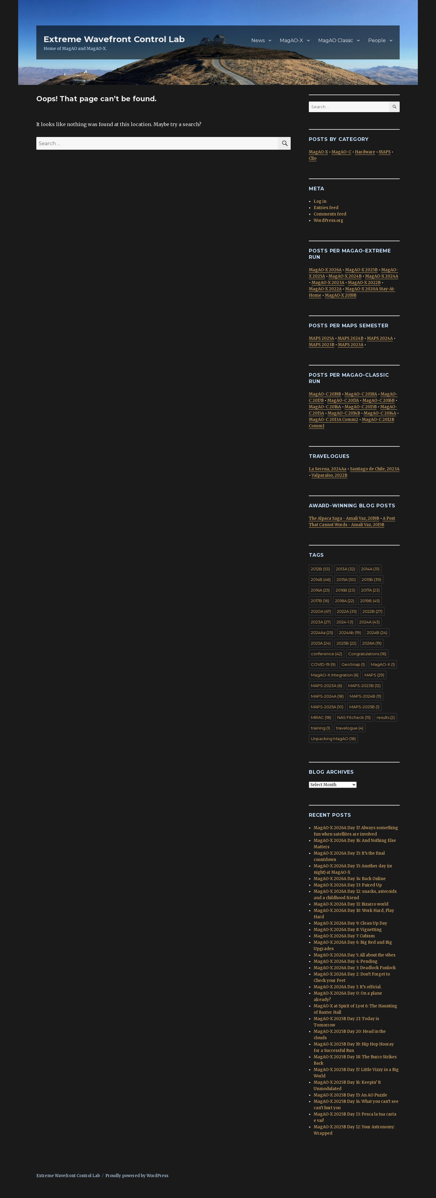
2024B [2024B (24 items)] (377, 632)
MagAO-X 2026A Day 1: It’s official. (348, 986)
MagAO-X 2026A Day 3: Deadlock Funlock (355, 967)
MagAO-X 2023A (328, 282)
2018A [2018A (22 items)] (344, 600)
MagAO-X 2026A (325, 269)
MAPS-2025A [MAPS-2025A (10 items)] (327, 706)
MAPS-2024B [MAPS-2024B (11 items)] (365, 696)
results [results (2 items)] (386, 717)
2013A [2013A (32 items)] (345, 568)
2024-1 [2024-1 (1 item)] (345, 621)
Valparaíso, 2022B (329, 475)
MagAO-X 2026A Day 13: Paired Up (348, 885)
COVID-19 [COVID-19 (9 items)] (323, 664)
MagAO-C (341, 152)
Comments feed (330, 214)
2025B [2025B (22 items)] (346, 643)
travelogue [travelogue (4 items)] (349, 728)
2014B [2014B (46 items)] (321, 579)
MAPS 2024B (350, 338)
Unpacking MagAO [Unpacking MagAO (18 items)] (333, 738)
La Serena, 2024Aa (327, 469)
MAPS (385, 152)
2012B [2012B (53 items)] (320, 568)
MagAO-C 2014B (344, 413)
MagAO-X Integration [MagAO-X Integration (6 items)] (334, 674)
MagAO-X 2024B (345, 276)
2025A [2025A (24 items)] (321, 643)
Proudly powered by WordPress (136, 1175)
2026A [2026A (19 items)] (372, 643)
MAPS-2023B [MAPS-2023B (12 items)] (364, 685)
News (258, 40)
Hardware (365, 152)
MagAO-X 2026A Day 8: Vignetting (348, 929)
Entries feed (326, 207)
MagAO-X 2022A (325, 289)
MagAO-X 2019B (340, 295)
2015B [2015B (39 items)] (371, 579)
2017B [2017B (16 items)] (320, 600)
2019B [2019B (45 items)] (370, 600)
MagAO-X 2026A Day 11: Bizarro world (351, 904)
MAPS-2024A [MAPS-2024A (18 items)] (327, 696)
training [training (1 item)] (320, 728)
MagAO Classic (335, 40)
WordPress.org (328, 220)
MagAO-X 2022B (364, 282)
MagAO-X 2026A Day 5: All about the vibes (354, 955)
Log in (320, 201)
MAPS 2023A (350, 344)
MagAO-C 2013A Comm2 (333, 419)
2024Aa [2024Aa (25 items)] (322, 632)
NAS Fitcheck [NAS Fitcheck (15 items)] (354, 717)
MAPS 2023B (321, 344)
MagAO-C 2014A (380, 413)
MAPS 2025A (321, 338)
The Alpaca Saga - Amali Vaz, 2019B (344, 518)
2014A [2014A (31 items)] (370, 568)
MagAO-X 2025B (361, 269)
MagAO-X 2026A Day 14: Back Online (350, 878)
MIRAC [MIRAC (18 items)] (321, 717)
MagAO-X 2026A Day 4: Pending (346, 961)
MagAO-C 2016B (378, 400)
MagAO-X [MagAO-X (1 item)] (383, 664)
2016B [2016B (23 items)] (345, 590)
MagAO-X (291, 40)
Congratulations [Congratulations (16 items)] (367, 653)
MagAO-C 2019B (325, 394)
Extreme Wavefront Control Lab (114, 39)
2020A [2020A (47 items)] (321, 611)
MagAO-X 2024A (381, 276)
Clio (312, 158)
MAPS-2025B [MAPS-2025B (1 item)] (364, 706)
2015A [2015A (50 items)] (346, 579)
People (377, 40)
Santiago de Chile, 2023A (374, 469)
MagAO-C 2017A (343, 400)
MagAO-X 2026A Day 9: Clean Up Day (350, 923)
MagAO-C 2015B (361, 406)
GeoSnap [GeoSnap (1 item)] (353, 664)
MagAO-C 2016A (325, 406)
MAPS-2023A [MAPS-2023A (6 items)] (326, 685)
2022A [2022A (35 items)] (347, 611)
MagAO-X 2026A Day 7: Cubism (344, 936)
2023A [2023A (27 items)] (321, 621)
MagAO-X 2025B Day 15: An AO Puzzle (350, 1095)
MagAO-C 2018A (361, 394)
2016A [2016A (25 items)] (320, 590)
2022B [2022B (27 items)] (372, 611)
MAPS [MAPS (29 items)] (374, 674)
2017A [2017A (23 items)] (370, 590)
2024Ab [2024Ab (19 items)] (350, 632)
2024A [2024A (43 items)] (369, 621)
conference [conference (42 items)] (326, 653)
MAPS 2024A (380, 338)
